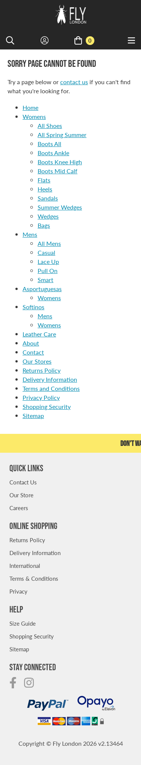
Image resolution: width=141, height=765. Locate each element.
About (31, 343)
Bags (44, 225)
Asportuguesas (42, 288)
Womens (34, 116)
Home (30, 107)
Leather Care (39, 334)
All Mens (49, 243)
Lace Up (48, 261)
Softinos (33, 306)
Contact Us (23, 482)
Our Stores (37, 361)
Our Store (21, 495)
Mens (30, 234)
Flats (44, 180)
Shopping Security (47, 406)
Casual (46, 252)
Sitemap (33, 415)
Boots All (49, 143)
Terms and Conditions (51, 388)
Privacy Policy (41, 397)
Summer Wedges (60, 207)
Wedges (48, 216)
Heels (45, 189)
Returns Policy (42, 370)
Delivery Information (50, 379)
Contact (33, 352)
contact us (74, 81)
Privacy (18, 591)
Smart (45, 279)
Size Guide (22, 623)
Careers (18, 508)
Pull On (48, 270)
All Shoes (50, 125)
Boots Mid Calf (57, 171)
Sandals (48, 198)
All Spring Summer (62, 134)
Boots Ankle (53, 152)
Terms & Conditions (33, 578)
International (24, 565)
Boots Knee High (60, 161)
